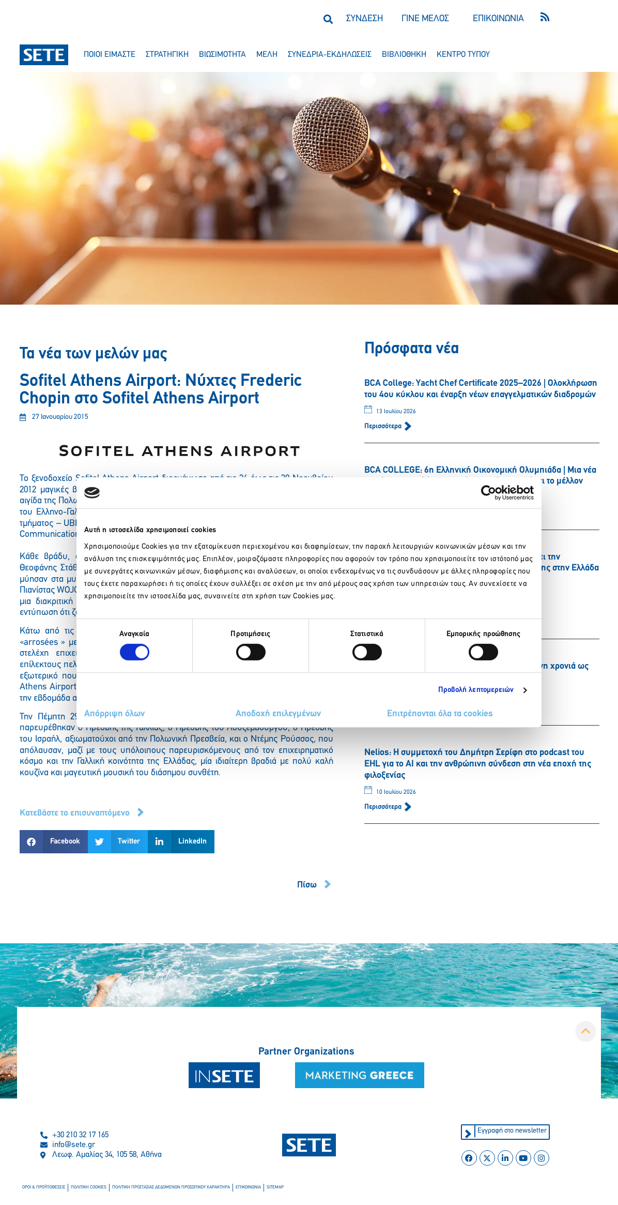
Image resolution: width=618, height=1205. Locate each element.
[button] (327, 18)
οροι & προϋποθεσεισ (43, 1188)
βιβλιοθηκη (404, 55)
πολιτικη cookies (86, 1188)
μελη (266, 55)
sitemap (267, 1188)
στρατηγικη (167, 55)
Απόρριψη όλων (114, 714)
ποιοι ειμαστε (109, 55)
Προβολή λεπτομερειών (476, 690)
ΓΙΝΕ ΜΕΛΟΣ (425, 19)
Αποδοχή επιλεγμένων (278, 714)
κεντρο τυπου (463, 55)
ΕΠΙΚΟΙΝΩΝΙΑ (498, 19)
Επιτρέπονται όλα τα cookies (440, 714)
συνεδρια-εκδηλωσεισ (330, 55)
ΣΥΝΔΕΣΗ (364, 19)
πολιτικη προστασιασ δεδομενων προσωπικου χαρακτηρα (166, 1188)
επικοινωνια (241, 1188)
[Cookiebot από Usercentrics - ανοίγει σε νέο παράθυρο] (488, 493)
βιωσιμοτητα (222, 55)
